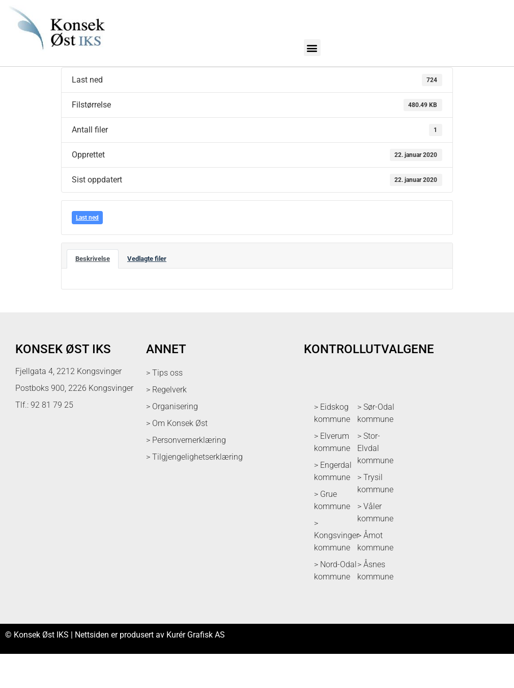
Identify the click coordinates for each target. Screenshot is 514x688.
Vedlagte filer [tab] (146, 293)
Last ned (87, 251)
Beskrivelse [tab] (92, 293)
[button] (312, 47)
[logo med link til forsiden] (55, 55)
